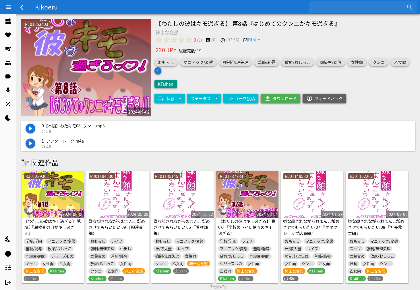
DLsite (254, 40)
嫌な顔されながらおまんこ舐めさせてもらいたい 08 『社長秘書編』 (376, 227)
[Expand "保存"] (169, 98)
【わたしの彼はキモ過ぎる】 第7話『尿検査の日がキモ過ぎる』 (52, 227)
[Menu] (8, 7)
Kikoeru (46, 7)
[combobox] (358, 7)
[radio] (159, 39)
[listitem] (8, 21)
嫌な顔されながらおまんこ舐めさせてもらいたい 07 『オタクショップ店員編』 (311, 227)
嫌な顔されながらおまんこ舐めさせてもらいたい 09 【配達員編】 (117, 227)
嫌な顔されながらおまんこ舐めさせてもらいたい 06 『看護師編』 (182, 227)
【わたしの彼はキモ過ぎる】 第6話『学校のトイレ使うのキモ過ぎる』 (246, 227)
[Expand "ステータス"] (204, 98)
